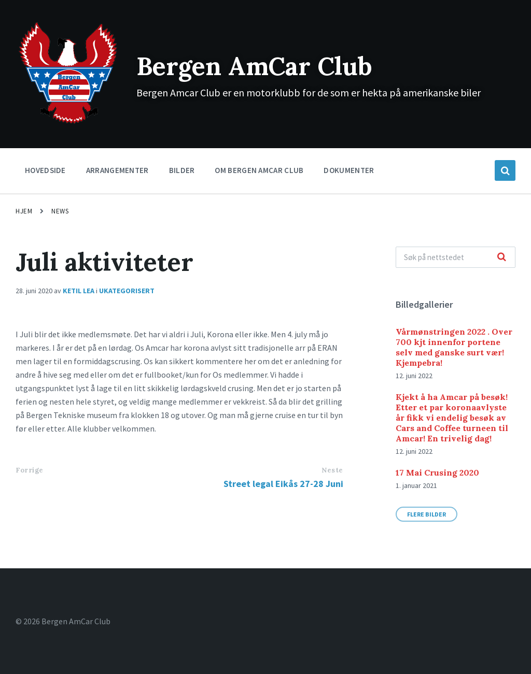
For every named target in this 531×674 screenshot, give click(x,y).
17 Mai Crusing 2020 (437, 472)
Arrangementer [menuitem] (117, 170)
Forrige (30, 470)
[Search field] (455, 257)
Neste (332, 470)
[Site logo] (68, 123)
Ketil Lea (78, 290)
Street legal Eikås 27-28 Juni (283, 484)
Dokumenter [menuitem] (349, 170)
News (59, 211)
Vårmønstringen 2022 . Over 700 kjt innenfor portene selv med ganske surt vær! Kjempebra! (454, 347)
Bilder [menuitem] (182, 170)
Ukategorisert (127, 290)
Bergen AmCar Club (254, 66)
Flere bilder (426, 514)
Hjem (24, 211)
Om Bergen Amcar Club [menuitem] (259, 170)
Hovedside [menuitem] (45, 170)
